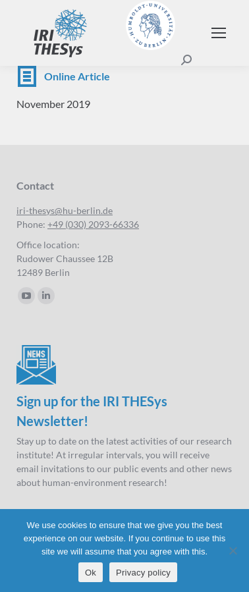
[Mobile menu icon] (219, 33)
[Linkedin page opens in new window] (46, 295)
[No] (232, 550)
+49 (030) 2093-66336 (93, 224)
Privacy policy (143, 573)
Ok (90, 573)
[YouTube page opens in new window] (26, 295)
